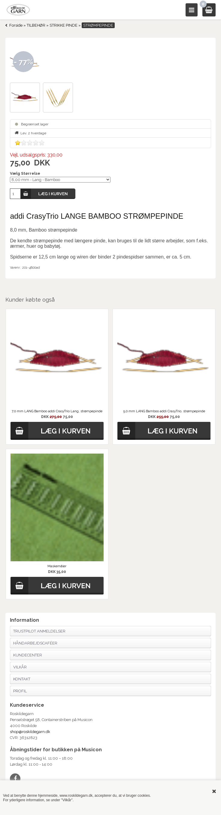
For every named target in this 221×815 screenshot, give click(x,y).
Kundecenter (27, 655)
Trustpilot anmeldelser (39, 631)
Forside (16, 25)
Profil (20, 691)
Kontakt (21, 679)
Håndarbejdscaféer (35, 643)
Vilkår (20, 667)
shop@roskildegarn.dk (30, 731)
